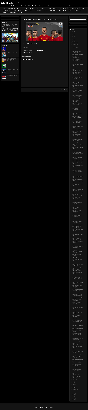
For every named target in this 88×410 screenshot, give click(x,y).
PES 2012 (14, 10)
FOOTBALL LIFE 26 (62, 10)
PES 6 (37, 8)
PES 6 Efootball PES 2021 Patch (77, 287)
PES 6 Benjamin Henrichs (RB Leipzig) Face (77, 119)
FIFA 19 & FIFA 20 (63, 8)
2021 (73, 39)
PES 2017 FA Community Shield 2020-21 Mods (77, 329)
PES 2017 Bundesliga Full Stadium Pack (76, 216)
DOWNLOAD (25, 47)
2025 (73, 32)
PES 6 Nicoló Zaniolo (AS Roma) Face (76, 316)
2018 (73, 394)
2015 (73, 399)
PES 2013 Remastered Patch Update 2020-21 (77, 140)
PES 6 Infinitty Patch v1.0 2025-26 (12, 75)
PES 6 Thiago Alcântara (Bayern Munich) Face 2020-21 (77, 270)
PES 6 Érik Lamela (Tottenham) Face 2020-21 (77, 166)
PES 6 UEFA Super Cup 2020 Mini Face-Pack (77, 60)
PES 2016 (20, 10)
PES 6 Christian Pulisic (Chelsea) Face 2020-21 (76, 117)
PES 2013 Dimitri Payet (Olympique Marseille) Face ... (77, 195)
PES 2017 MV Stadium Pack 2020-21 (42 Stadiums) (77, 334)
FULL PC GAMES (53, 10)
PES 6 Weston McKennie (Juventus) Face (76, 370)
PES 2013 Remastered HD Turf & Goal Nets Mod (77, 190)
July (73, 381)
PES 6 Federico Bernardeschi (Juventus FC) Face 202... (77, 96)
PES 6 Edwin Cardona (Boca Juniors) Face (77, 135)
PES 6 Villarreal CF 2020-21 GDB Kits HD (77, 222)
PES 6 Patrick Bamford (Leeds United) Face (77, 132)
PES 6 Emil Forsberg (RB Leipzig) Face (76, 257)
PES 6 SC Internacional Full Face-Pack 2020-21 (77, 122)
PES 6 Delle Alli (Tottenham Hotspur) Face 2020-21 (77, 93)
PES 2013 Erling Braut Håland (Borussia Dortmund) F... (77, 81)
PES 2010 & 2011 (6, 10)
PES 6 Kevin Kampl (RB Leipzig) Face (76, 255)
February (74, 389)
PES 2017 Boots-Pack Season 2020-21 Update (77, 112)
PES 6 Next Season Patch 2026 (12, 52)
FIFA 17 (70, 10)
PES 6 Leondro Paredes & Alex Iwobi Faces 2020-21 (77, 91)
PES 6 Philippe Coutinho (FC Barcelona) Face (77, 73)
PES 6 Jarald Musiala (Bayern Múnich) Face (77, 101)
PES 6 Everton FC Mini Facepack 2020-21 (76, 198)
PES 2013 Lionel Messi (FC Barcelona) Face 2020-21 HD (77, 153)
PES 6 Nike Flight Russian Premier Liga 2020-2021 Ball (77, 275)
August (74, 379)
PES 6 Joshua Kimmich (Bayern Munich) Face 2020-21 (77, 290)
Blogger (51, 407)
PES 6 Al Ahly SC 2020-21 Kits (77, 372)
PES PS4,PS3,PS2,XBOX (73, 8)
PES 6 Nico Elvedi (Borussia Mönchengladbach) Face (77, 321)
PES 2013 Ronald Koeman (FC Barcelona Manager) (77, 344)
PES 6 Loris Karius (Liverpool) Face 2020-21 (77, 318)
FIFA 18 (82, 8)
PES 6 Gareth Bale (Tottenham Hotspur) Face (77, 65)
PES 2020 (25, 8)
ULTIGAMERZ (10, 2)
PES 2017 (43, 8)
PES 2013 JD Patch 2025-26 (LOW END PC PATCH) (11, 65)
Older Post (64, 89)
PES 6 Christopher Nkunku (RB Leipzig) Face (77, 247)
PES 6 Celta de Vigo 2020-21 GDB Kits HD (77, 200)
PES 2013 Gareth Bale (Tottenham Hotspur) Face (77, 75)
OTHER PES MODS (28, 10)
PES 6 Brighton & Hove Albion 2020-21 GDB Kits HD (77, 225)
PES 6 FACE (29, 52)
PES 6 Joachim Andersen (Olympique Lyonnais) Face (77, 249)
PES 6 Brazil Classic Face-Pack (77, 237)
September (74, 47)
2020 (73, 41)
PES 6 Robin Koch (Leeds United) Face (76, 211)
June (73, 382)
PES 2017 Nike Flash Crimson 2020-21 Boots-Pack (77, 57)
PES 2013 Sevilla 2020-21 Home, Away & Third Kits (77, 311)
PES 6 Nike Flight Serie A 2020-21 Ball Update (77, 265)
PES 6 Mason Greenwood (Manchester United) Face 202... (77, 171)
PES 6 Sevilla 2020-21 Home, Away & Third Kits (77, 227)
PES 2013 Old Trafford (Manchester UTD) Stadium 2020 (77, 219)
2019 (73, 393)
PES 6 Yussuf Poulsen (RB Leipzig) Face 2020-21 (76, 239)
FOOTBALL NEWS (77, 10)
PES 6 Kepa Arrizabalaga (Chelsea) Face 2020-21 (76, 362)
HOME (4, 8)
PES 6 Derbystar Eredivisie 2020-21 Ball (76, 52)
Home (44, 89)
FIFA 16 (20, 12)
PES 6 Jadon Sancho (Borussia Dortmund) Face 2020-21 (77, 360)
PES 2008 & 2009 (38, 10)
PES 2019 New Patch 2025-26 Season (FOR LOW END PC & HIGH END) (12, 59)
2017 (73, 396)
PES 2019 (32, 8)
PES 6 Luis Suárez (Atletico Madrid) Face (77, 68)
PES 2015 (45, 10)
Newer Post (25, 89)
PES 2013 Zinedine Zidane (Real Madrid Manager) (77, 339)
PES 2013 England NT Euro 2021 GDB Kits (77, 292)
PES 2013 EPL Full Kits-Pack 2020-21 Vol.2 (77, 49)
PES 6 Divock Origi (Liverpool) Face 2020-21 (77, 168)
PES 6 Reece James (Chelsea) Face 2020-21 (77, 377)
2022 (73, 37)
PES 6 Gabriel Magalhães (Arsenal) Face (76, 365)
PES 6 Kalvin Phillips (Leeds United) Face (77, 208)
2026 (73, 31)
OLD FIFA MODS (13, 12)
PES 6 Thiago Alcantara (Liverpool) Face (76, 109)
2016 (73, 398)
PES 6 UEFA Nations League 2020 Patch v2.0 (77, 104)
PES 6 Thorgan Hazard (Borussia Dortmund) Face (77, 367)
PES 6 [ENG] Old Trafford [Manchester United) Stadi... (77, 62)
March (74, 387)
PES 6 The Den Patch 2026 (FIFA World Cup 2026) (12, 70)
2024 (73, 34)
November (74, 44)
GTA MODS (5, 12)
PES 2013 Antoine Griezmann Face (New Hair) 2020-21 (77, 70)
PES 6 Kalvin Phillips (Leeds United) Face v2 (77, 130)
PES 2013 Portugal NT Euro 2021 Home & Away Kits (77, 295)
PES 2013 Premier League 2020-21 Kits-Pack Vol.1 (77, 262)
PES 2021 (19, 8)
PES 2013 (55, 8)
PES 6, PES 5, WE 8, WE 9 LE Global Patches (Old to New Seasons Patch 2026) (9, 25)
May (73, 384)
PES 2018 (49, 8)
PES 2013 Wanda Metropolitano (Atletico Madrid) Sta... (77, 268)
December (74, 42)
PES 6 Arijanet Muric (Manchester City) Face (76, 374)
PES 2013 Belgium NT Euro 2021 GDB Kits (77, 300)
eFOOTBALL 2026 (11, 8)
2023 (73, 36)
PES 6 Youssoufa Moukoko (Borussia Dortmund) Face (77, 278)
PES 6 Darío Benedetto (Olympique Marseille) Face (77, 124)
